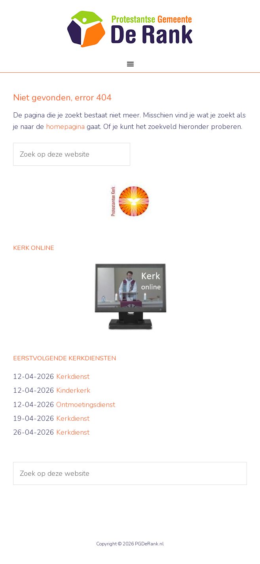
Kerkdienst (72, 376)
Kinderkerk (73, 390)
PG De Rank (130, 31)
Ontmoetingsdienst (85, 404)
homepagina (65, 126)
